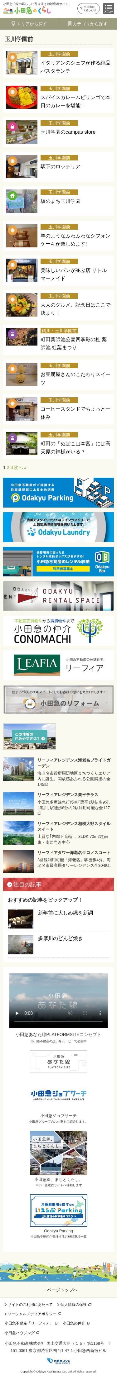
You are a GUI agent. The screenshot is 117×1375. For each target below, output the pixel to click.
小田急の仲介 (74, 1323)
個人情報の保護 (74, 1304)
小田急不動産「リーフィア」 (29, 1323)
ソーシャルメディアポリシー (32, 1314)
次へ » (20, 467)
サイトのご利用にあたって (30, 1304)
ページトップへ (62, 1289)
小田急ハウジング (20, 1333)
